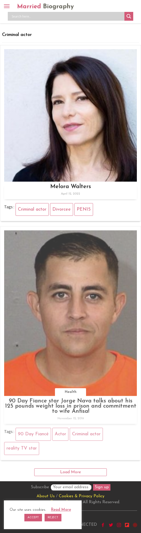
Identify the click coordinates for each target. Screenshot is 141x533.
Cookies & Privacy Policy (81, 496)
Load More (70, 472)
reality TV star (21, 449)
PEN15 (84, 209)
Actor (60, 435)
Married (45, 7)
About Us (46, 496)
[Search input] (67, 16)
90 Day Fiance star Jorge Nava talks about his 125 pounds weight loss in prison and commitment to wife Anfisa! (70, 407)
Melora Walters (70, 187)
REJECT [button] (53, 517)
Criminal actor (32, 209)
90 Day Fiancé (33, 435)
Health (70, 393)
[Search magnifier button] (128, 16)
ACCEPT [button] (33, 517)
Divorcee (61, 209)
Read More (61, 510)
